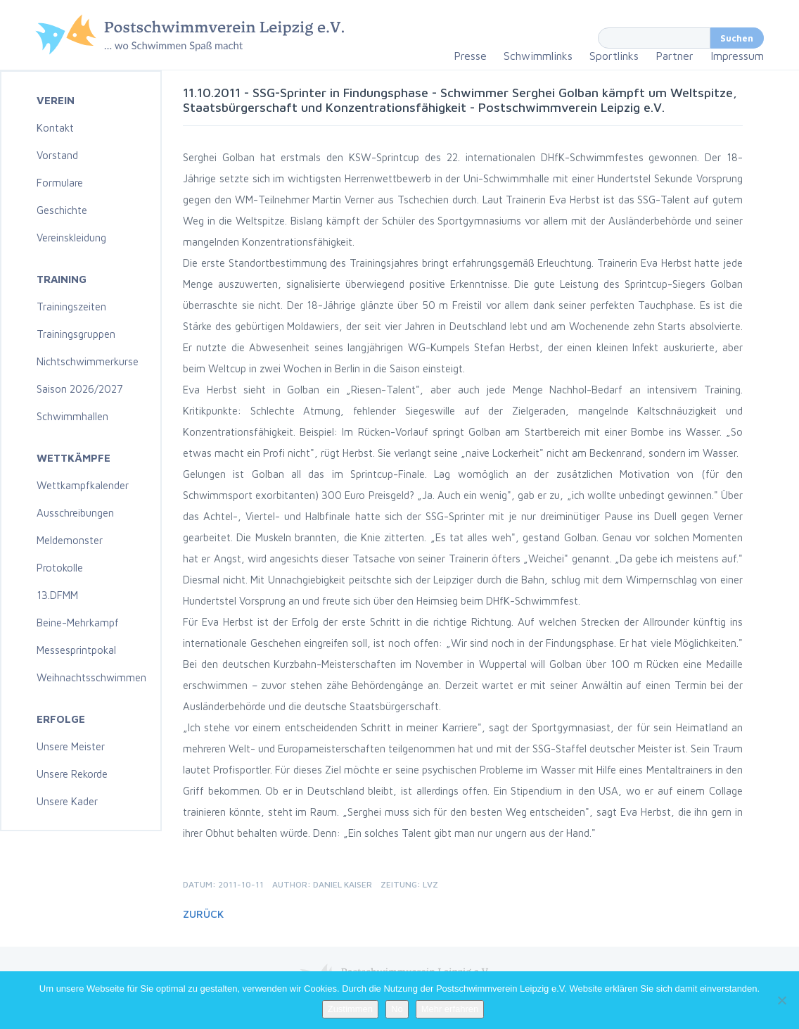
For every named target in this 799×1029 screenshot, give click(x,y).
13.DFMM (57, 595)
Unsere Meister (71, 746)
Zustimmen (350, 1009)
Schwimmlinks (538, 55)
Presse (470, 55)
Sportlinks (614, 55)
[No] (781, 1000)
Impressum (737, 55)
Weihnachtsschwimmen (91, 677)
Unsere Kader (67, 801)
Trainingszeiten (71, 307)
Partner (674, 55)
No (397, 1009)
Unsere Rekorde (72, 774)
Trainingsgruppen (76, 334)
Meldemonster (70, 540)
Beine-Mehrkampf (78, 623)
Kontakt (55, 128)
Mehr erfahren (450, 1009)
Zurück (203, 914)
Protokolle (60, 568)
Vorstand (57, 155)
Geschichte (62, 210)
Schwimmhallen (72, 416)
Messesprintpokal (76, 650)
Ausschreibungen (75, 513)
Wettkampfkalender (83, 485)
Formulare (60, 183)
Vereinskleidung (71, 238)
